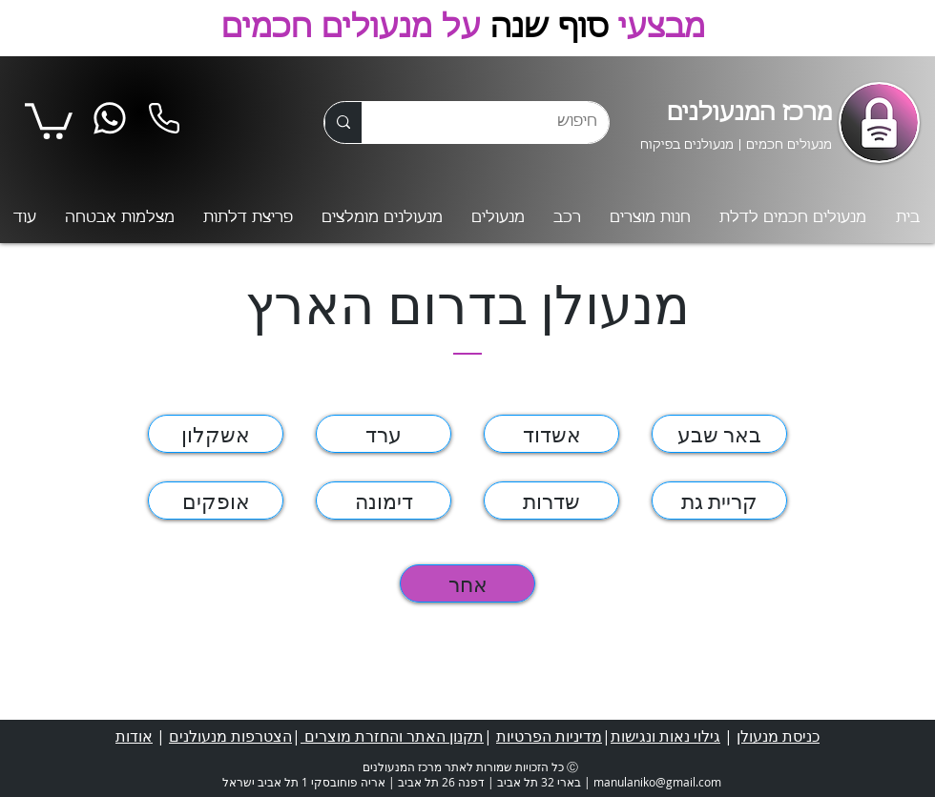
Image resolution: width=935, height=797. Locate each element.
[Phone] (164, 118)
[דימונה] (383, 500)
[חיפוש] (499, 122)
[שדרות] (551, 500)
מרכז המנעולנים (749, 113)
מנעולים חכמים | (783, 145)
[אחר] (467, 583)
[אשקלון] (215, 434)
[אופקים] (215, 500)
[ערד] (383, 434)
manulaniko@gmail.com (657, 781)
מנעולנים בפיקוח (687, 145)
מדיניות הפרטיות (549, 735)
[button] (49, 119)
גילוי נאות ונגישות (665, 735)
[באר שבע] (719, 434)
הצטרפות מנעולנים (230, 735)
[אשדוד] (551, 434)
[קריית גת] (719, 500)
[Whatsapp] (110, 118)
